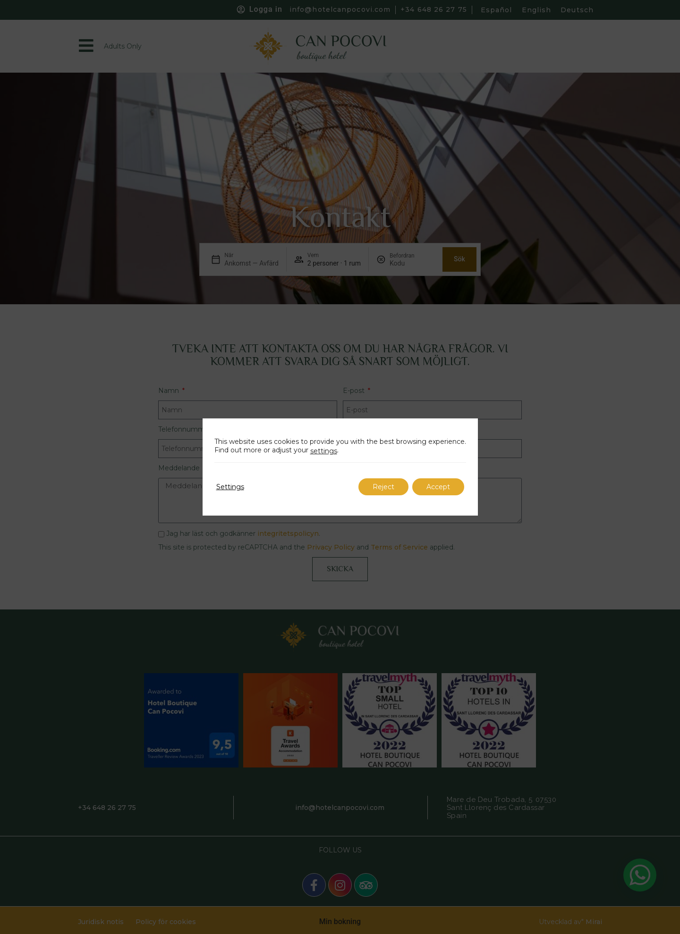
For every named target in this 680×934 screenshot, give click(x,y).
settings (323, 451)
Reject (383, 487)
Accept (438, 487)
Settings (230, 487)
